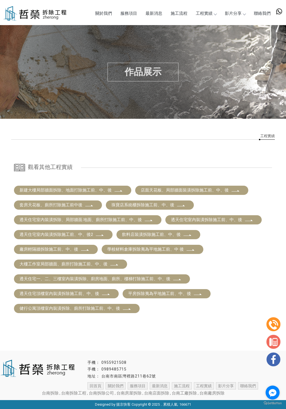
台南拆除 (50, 393)
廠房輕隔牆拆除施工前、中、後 (54, 249)
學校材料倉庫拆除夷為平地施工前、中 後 (151, 249)
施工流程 (179, 13)
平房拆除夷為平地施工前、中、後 (165, 293)
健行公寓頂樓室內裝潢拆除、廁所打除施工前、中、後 (75, 308)
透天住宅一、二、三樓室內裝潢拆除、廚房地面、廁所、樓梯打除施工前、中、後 (101, 278)
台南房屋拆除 (129, 393)
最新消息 (154, 13)
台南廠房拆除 (212, 393)
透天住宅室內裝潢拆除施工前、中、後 (212, 219)
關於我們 (103, 13)
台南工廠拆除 (184, 393)
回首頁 (95, 386)
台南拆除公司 (101, 393)
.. (161, 404)
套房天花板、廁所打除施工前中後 (57, 204)
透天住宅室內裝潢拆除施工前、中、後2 (62, 234)
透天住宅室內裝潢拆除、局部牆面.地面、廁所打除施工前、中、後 (86, 219)
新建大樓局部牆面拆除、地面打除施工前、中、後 (71, 190)
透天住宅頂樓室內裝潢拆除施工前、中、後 (65, 293)
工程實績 (206, 13)
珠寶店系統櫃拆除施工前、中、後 (148, 204)
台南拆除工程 (73, 393)
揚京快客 (123, 404)
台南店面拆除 (156, 393)
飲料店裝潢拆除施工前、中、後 (157, 234)
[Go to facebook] (273, 393)
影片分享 (235, 13)
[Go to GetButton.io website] (273, 403)
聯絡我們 (262, 13)
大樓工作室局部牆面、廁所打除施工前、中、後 (69, 264)
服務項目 (128, 13)
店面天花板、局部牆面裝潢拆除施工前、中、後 (190, 190)
